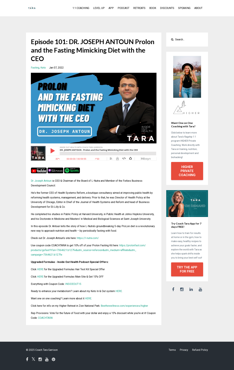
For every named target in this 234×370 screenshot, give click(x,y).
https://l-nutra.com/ (88, 238)
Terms (172, 349)
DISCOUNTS (167, 8)
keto (43, 67)
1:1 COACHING (80, 8)
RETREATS (139, 8)
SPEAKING (184, 8)
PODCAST (123, 8)
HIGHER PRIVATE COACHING (187, 171)
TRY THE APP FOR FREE (187, 269)
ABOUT (198, 8)
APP (111, 8)
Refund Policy (200, 349)
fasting (35, 67)
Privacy (184, 349)
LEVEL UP (99, 8)
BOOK (152, 8)
